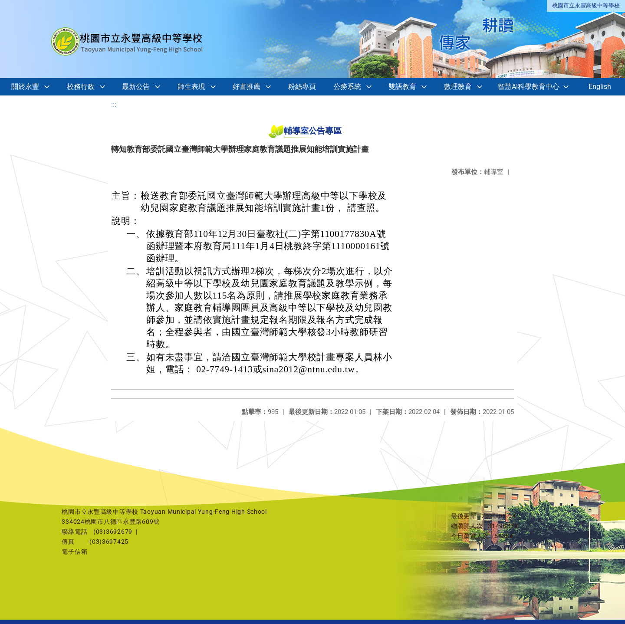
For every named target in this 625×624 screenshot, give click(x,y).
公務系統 (347, 86)
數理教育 (458, 86)
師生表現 (191, 86)
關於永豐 (25, 86)
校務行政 (81, 86)
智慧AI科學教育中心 (528, 86)
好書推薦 (246, 86)
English (600, 86)
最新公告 (136, 86)
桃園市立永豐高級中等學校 (586, 5)
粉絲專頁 (302, 86)
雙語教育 (402, 86)
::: (113, 105)
